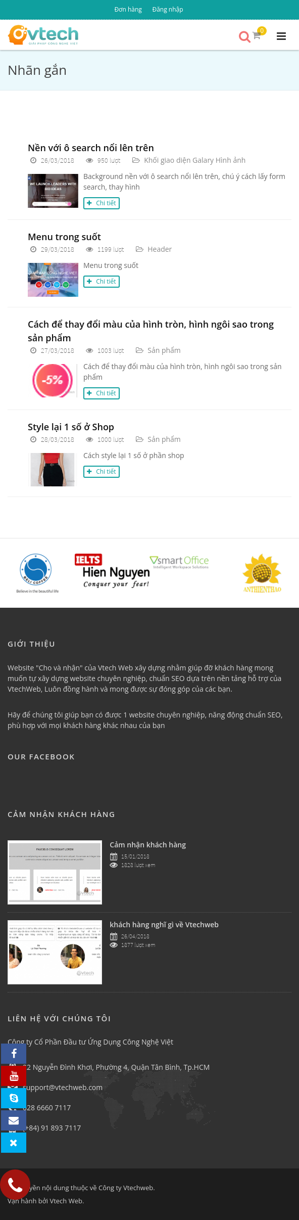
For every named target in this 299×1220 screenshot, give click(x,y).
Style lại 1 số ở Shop (71, 427)
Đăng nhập (167, 9)
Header (159, 249)
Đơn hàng (127, 9)
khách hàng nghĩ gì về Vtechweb (164, 924)
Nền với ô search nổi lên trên (91, 148)
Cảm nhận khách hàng (148, 844)
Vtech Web (65, 1200)
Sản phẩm (164, 350)
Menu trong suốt (64, 237)
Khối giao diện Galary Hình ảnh (194, 160)
